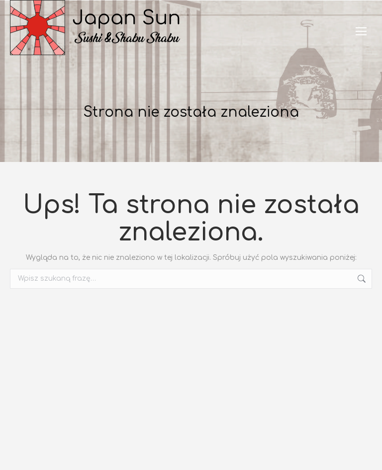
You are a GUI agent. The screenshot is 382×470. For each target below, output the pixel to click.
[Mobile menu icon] (361, 31)
